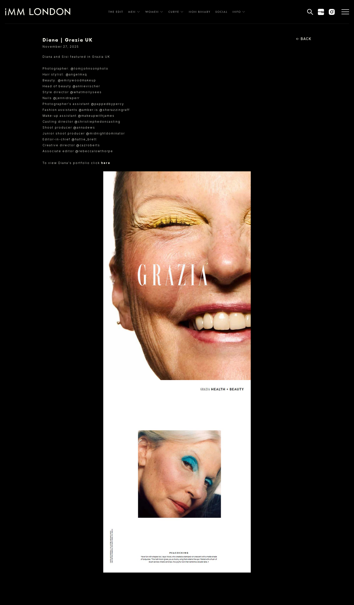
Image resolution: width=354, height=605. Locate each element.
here (105, 163)
